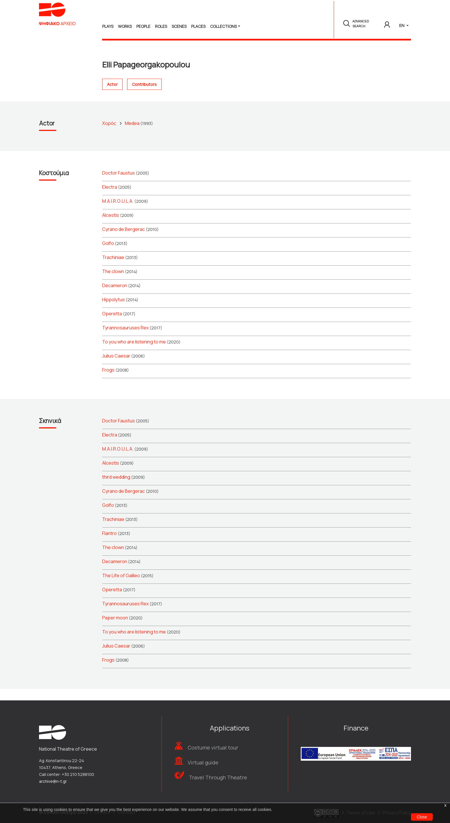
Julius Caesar (116, 367)
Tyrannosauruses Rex (125, 339)
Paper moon (115, 629)
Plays (107, 26)
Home (108, 50)
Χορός (109, 135)
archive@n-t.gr (53, 781)
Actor (112, 96)
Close (422, 817)
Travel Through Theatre (218, 777)
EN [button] (402, 25)
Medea (132, 135)
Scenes (179, 26)
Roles (161, 26)
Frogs (108, 381)
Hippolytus (113, 311)
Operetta (112, 325)
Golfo (108, 255)
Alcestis (110, 226)
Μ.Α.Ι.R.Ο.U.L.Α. (117, 212)
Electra (109, 198)
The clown (113, 283)
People (143, 26)
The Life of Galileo (121, 587)
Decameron (114, 297)
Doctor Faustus (118, 184)
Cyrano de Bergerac (123, 240)
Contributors (144, 96)
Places (198, 26)
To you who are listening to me (134, 353)
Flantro (109, 545)
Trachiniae (113, 269)
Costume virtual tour (213, 747)
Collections (223, 26)
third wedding (116, 488)
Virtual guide (203, 762)
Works (125, 26)
